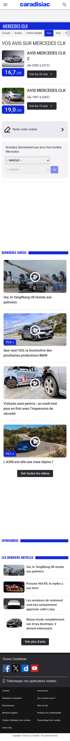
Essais (18, 33)
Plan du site (42, 705)
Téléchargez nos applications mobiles (31, 681)
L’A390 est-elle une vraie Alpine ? (28, 462)
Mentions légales (10, 713)
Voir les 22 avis (42, 74)
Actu (58, 33)
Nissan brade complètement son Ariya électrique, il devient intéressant (45, 624)
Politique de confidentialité (49, 713)
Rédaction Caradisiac (12, 698)
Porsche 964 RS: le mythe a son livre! (44, 586)
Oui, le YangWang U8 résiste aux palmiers (28, 299)
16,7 (13, 72)
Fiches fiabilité (34, 33)
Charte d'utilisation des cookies (16, 720)
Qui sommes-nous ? (46, 698)
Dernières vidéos (14, 252)
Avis (49, 33)
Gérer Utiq (7, 727)
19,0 (13, 109)
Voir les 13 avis (42, 106)
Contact (5, 691)
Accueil (6, 33)
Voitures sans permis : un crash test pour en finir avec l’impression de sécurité (30, 408)
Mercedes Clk (15, 26)
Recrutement (8, 705)
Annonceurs (42, 691)
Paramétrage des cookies (49, 720)
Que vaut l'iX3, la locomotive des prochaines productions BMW (28, 352)
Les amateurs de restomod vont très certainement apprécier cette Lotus (44, 605)
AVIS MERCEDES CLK (46, 90)
